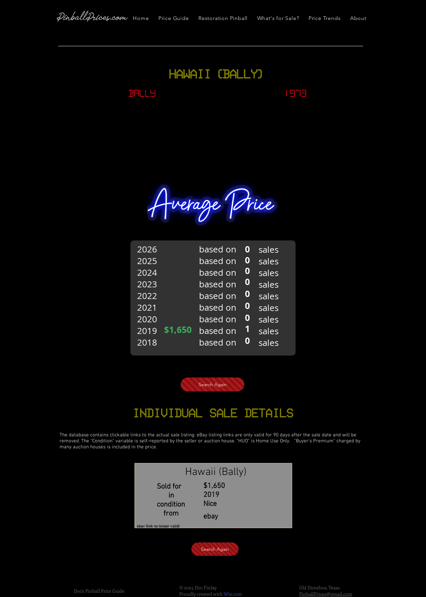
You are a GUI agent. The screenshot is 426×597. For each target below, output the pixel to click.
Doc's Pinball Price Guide (99, 591)
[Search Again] (212, 384)
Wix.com (233, 594)
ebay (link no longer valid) (158, 526)
